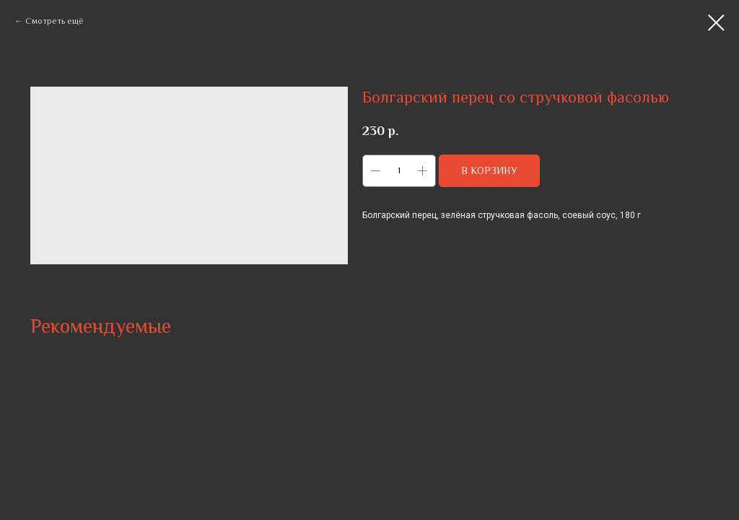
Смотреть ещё (54, 21)
